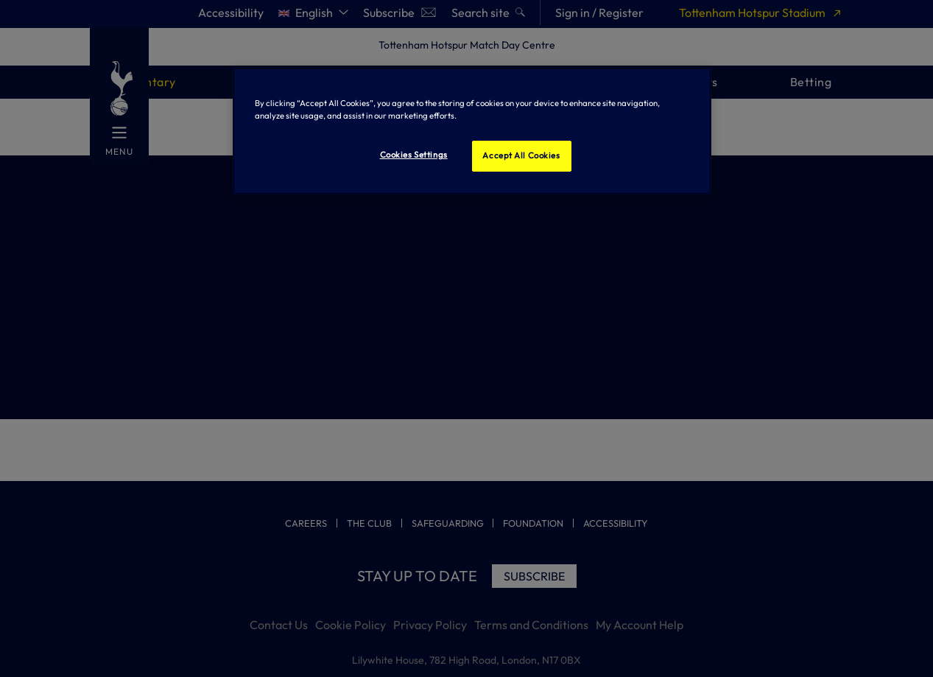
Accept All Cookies (521, 155)
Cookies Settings (414, 155)
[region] (472, 131)
